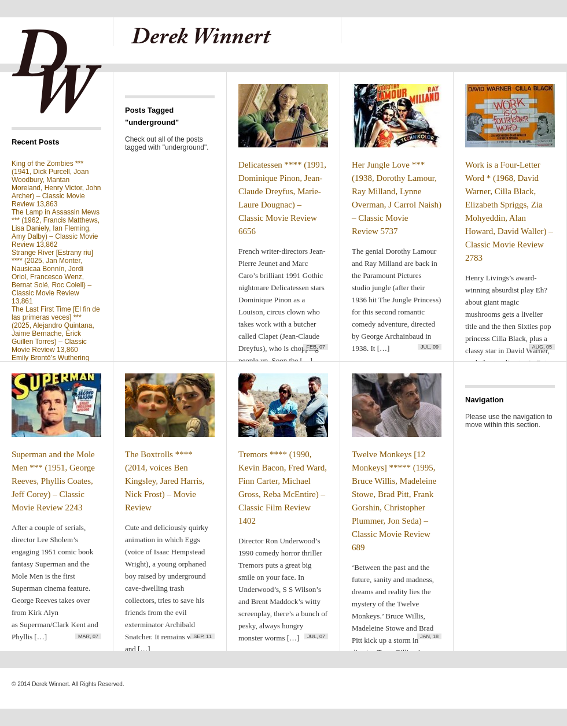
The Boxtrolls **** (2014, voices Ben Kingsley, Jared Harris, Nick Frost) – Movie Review (164, 481)
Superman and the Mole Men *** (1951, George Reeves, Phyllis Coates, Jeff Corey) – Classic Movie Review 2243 (53, 481)
